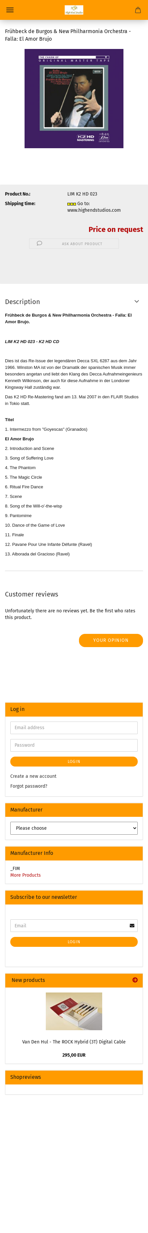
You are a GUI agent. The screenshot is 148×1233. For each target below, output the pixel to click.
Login (74, 761)
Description (22, 302)
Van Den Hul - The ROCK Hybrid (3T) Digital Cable (74, 1042)
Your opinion (111, 640)
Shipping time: (20, 203)
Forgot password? (28, 786)
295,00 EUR (74, 1055)
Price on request (116, 229)
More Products (25, 875)
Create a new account (33, 776)
